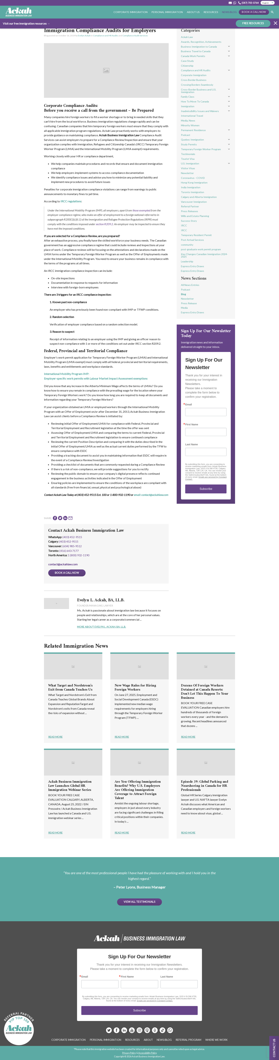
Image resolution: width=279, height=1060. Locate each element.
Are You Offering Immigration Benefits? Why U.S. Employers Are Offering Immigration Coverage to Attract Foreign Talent (138, 790)
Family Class (187, 96)
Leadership (187, 261)
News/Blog (229, 12)
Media (184, 307)
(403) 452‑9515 (68, 541)
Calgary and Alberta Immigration (199, 196)
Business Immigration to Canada (199, 46)
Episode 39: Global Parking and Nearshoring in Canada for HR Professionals (204, 786)
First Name (191, 424)
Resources (211, 12)
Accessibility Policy (147, 1052)
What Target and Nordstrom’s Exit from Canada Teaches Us (70, 688)
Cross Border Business (193, 79)
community (187, 244)
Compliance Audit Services (135, 35)
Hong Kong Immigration (194, 182)
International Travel (192, 115)
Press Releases (189, 211)
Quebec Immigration (192, 139)
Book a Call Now (254, 11)
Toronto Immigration (192, 192)
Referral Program (188, 1039)
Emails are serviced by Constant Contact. (155, 1001)
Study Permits (189, 144)
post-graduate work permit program (201, 249)
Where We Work (216, 1039)
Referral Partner (190, 206)
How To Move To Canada (195, 101)
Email (188, 404)
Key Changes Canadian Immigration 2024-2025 (204, 255)
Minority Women (190, 125)
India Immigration (190, 187)
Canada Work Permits (193, 56)
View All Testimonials (139, 901)
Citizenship (187, 65)
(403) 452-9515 (72, 537)
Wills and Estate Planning (195, 215)
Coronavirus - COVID (193, 177)
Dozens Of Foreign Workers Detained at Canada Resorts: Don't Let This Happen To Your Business (204, 692)
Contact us (274, 1048)
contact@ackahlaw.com (63, 564)
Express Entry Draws (192, 266)
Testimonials (188, 153)
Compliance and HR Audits (105, 35)
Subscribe (206, 488)
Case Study (187, 60)
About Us (193, 12)
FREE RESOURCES (253, 23)
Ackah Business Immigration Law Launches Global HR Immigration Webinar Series (70, 786)
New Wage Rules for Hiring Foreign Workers (135, 688)
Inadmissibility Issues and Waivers (200, 111)
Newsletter (187, 173)
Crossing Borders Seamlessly (197, 84)
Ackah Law (187, 36)
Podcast (185, 134)
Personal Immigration (167, 12)
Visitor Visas (188, 168)
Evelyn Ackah (84, 35)
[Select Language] (267, 3)
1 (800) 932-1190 (78, 555)
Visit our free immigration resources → (26, 23)
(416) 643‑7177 (69, 550)
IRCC (184, 225)
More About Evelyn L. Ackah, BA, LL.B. (101, 626)
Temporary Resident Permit (196, 235)
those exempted (141, 210)
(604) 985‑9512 (72, 546)
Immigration (187, 106)
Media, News (188, 120)
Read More (55, 736)
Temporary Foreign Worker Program (201, 149)
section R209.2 (104, 224)
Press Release (189, 303)
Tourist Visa (187, 158)
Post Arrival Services (192, 239)
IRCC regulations (70, 201)
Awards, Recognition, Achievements (201, 41)
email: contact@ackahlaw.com (151, 494)
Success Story (189, 220)
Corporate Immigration (131, 12)
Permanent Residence (193, 130)
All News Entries (190, 284)
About (148, 1039)
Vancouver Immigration (194, 201)
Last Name (191, 444)
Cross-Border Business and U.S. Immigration (198, 91)
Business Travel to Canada (195, 51)
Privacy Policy (129, 1052)
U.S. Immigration (190, 163)
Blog (183, 294)
